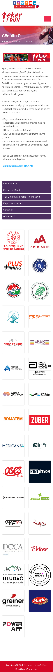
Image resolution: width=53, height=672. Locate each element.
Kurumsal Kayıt (11, 190)
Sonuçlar (8, 210)
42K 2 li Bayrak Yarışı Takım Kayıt (21, 196)
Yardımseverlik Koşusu (25, 6)
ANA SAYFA (6, 41)
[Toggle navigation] (47, 19)
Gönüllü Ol (9, 216)
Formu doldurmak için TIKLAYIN (17, 166)
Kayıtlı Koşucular (12, 203)
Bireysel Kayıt (10, 183)
